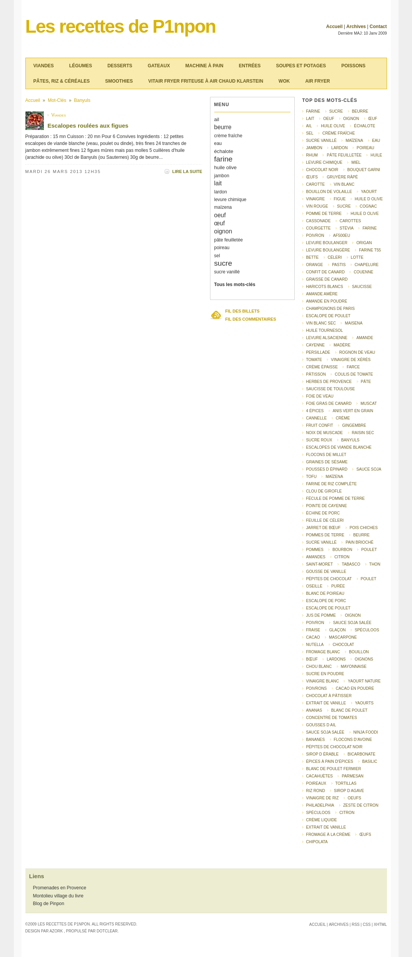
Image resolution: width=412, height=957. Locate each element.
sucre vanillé (227, 272)
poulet (369, 579)
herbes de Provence (329, 381)
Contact (378, 26)
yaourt (369, 192)
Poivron (315, 623)
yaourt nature (364, 681)
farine (223, 159)
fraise (313, 630)
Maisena (353, 323)
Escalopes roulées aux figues (88, 125)
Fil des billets (242, 311)
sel (217, 255)
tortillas (346, 783)
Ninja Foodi (366, 732)
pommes (315, 550)
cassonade (318, 221)
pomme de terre (324, 213)
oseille (314, 586)
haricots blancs (324, 287)
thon (374, 564)
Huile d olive (365, 213)
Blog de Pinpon (48, 903)
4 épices (315, 411)
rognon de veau (357, 352)
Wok (284, 81)
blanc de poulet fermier (333, 769)
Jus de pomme (321, 615)
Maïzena (334, 476)
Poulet (369, 550)
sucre (223, 263)
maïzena (223, 207)
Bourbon (342, 550)
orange (314, 265)
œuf (219, 223)
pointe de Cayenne (326, 506)
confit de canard (325, 272)
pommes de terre (325, 535)
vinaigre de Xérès (350, 360)
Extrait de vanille (326, 827)
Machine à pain (204, 65)
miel (355, 162)
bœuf (312, 659)
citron (341, 557)
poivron (315, 235)
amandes (315, 557)
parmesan (352, 776)
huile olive (225, 167)
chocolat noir (322, 170)
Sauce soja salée (352, 623)
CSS (367, 924)
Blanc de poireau (325, 593)
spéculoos (318, 813)
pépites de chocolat (329, 579)
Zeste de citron (361, 805)
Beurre (361, 535)
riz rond (315, 791)
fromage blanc (323, 652)
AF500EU (341, 235)
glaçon (337, 630)
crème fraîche (228, 135)
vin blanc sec (321, 323)
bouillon (359, 652)
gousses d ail (321, 725)
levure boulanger (327, 243)
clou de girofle (324, 491)
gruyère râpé (342, 177)
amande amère (322, 294)
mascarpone (343, 637)
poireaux (316, 783)
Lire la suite (187, 171)
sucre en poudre (325, 674)
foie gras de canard (329, 403)
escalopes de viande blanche (339, 447)
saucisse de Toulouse (330, 389)
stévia (347, 228)
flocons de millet (326, 455)
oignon (223, 231)
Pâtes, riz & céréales (61, 81)
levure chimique (230, 199)
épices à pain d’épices (330, 761)
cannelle (316, 418)
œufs (312, 177)
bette (312, 257)
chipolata (317, 842)
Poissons (353, 65)
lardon (220, 192)
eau (218, 143)
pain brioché (359, 542)
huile (376, 155)
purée (338, 586)
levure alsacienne (327, 338)
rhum (312, 155)
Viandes (43, 65)
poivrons (316, 688)
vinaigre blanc (322, 681)
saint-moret (319, 564)
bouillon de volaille (329, 192)
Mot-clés (57, 100)
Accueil (334, 26)
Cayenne (315, 345)
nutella (315, 644)
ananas (314, 710)
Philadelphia (320, 805)
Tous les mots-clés (234, 284)
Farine (369, 228)
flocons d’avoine (353, 739)
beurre (223, 127)
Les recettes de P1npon (120, 26)
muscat (368, 403)
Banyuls (82, 100)
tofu (311, 476)
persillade (318, 352)
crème (343, 418)
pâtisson (316, 374)
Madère (342, 345)
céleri (335, 257)
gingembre (354, 425)
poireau (222, 247)
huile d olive (369, 199)
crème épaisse (322, 367)
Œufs (365, 834)
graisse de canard (327, 279)
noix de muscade (324, 433)
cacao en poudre (355, 688)
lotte (357, 257)
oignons (364, 659)
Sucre (344, 206)
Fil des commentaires (250, 319)
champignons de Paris (330, 308)
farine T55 (370, 250)
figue (340, 199)
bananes (315, 739)
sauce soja (368, 469)
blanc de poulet (349, 710)
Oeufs (354, 798)
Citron (346, 813)
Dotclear (107, 931)
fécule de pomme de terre (335, 498)
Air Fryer (317, 81)
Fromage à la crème (328, 834)
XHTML (380, 924)
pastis (338, 265)
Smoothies (119, 81)
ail (216, 119)
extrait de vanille (326, 703)
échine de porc (323, 513)
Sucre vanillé (321, 542)
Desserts (119, 65)
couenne (363, 272)
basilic (369, 761)
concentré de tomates (331, 718)
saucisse (362, 287)
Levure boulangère (328, 250)
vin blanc (344, 184)
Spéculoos (367, 630)
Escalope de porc (326, 601)
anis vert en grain (353, 411)
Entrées (250, 65)
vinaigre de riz (322, 798)
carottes (350, 221)
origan (364, 243)
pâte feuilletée (228, 240)
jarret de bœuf (323, 528)
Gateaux (159, 65)
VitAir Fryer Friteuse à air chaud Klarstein (205, 81)
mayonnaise (354, 666)
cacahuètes (319, 776)
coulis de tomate (354, 374)
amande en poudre (326, 301)
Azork (56, 931)
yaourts (364, 703)
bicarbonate (361, 754)
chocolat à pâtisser (329, 696)
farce (353, 367)
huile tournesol (324, 330)
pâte (366, 381)
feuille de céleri (325, 520)
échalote (224, 151)
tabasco (351, 564)
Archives (356, 26)
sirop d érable (322, 754)
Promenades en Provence (60, 887)
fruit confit (320, 425)
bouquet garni (363, 170)
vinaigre (315, 199)
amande (364, 338)
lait (218, 183)
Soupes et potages (301, 65)
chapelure (367, 265)
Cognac (368, 206)
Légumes (80, 65)
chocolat (343, 644)
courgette (318, 228)
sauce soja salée (325, 732)
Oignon (352, 615)
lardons (336, 659)
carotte (315, 184)
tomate (314, 360)
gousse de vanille (326, 571)
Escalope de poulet (328, 608)
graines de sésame (327, 462)
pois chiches (364, 528)
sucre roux (319, 440)
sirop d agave (349, 791)
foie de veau (320, 396)
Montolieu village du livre (58, 896)
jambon (221, 175)
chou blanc (319, 666)
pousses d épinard (327, 469)
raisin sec (363, 433)
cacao (313, 637)
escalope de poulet (328, 316)
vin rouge (317, 206)
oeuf (220, 215)
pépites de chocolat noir (334, 747)
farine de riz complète (331, 484)
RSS (356, 924)
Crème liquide (321, 820)
